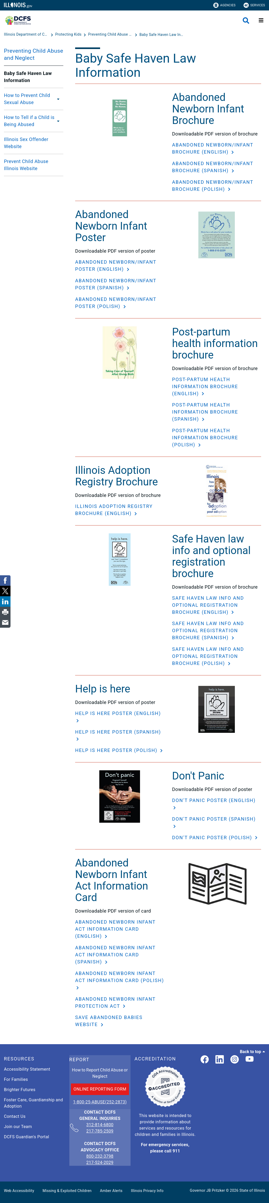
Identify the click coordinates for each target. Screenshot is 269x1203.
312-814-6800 (99, 1125)
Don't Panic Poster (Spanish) (214, 819)
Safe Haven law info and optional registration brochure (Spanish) (208, 630)
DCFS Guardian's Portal (26, 1136)
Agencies (224, 5)
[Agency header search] (246, 20)
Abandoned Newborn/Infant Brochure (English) (212, 148)
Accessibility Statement (27, 1069)
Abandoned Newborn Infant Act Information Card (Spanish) (115, 954)
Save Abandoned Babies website (109, 1021)
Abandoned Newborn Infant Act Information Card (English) (115, 929)
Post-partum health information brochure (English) (205, 386)
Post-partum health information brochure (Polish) (205, 437)
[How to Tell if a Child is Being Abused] (59, 120)
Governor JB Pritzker (207, 1190)
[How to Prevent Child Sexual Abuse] (58, 98)
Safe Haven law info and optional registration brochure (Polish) (208, 656)
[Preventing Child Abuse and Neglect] (111, 34)
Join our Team (18, 1126)
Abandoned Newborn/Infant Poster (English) (115, 265)
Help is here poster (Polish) (117, 750)
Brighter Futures (19, 1089)
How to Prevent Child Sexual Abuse (27, 99)
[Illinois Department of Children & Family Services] (27, 34)
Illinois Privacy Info (147, 1191)
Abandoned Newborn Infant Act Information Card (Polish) (119, 977)
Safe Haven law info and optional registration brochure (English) (208, 605)
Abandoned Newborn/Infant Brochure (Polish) (212, 185)
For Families (16, 1079)
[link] (204, 1059)
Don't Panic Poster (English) (214, 800)
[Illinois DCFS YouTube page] (249, 1059)
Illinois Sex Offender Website (26, 143)
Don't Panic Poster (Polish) (213, 837)
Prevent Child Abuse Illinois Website (26, 165)
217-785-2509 (99, 1131)
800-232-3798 (99, 1156)
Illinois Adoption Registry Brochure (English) (114, 509)
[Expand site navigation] (261, 20)
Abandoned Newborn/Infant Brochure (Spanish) (212, 167)
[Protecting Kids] (68, 34)
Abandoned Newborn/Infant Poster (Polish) (115, 302)
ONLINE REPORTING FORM (100, 1089)
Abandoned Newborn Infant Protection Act (115, 1002)
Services (254, 5)
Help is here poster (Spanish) (118, 732)
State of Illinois (252, 1190)
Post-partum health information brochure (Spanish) (205, 412)
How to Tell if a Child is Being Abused (29, 121)
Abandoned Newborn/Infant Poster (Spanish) (115, 284)
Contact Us (14, 1116)
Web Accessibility (19, 1191)
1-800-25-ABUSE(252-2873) (100, 1101)
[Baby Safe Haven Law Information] (161, 34)
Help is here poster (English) (118, 713)
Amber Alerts (111, 1191)
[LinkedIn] (219, 1059)
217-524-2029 (99, 1162)
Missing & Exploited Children (67, 1191)
